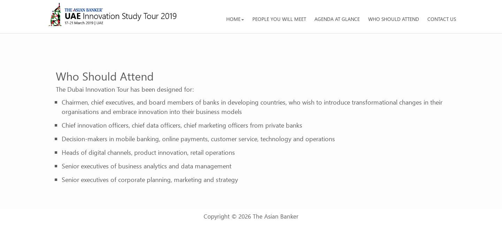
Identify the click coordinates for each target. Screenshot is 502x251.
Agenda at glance (337, 19)
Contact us (441, 19)
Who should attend (393, 19)
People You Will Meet (279, 19)
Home (235, 19)
